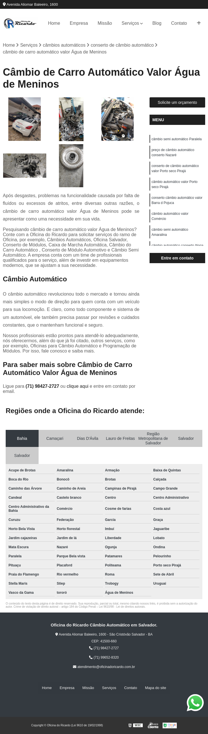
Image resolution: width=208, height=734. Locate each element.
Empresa (79, 23)
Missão (105, 23)
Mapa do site (155, 688)
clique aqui (78, 386)
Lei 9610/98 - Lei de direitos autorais (122, 606)
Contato (179, 23)
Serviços (130, 23)
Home (54, 23)
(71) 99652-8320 (104, 657)
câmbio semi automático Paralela (177, 139)
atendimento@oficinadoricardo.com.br (104, 667)
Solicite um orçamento (177, 102)
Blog (156, 23)
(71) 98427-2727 (43, 386)
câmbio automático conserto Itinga (177, 246)
